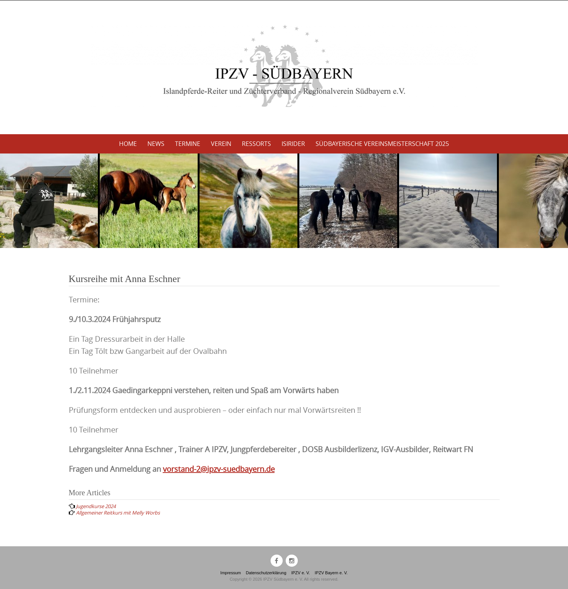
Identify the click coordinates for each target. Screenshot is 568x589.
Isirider (293, 144)
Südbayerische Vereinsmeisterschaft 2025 (382, 144)
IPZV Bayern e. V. (331, 572)
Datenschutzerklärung (266, 572)
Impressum (230, 572)
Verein (221, 144)
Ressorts (256, 144)
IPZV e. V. (300, 572)
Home (128, 144)
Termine (187, 144)
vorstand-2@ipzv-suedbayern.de (219, 469)
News (155, 144)
